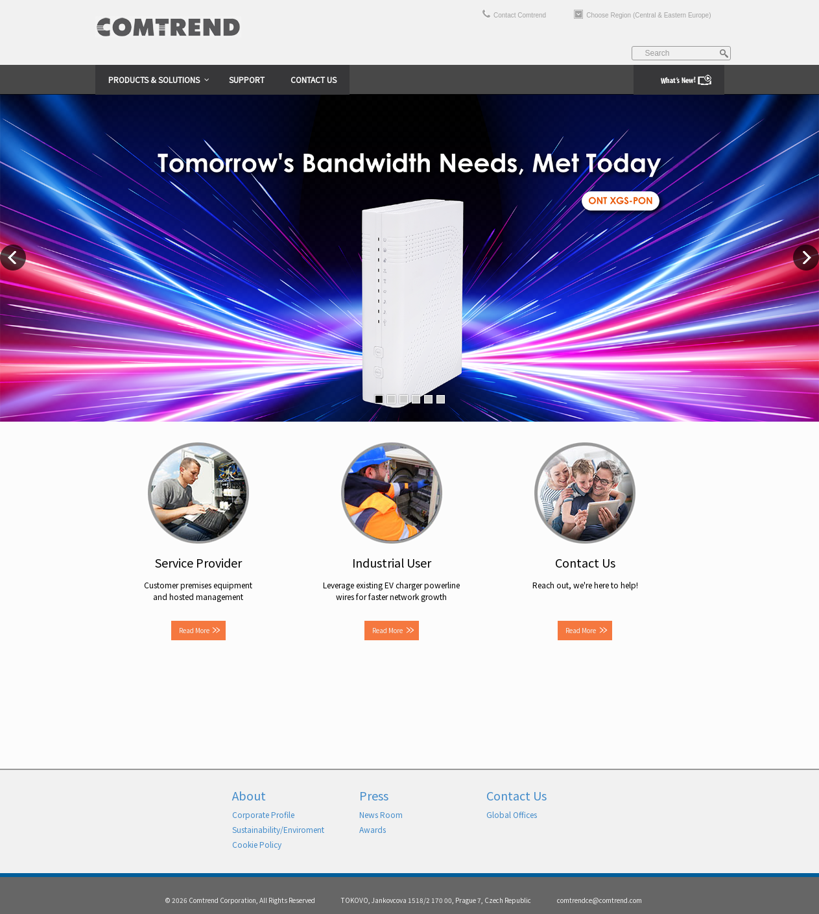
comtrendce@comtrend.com (599, 900)
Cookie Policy (256, 844)
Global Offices (511, 814)
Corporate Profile (263, 814)
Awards (372, 829)
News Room (381, 814)
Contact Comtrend (519, 15)
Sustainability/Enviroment (278, 829)
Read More (194, 630)
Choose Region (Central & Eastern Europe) (648, 15)
